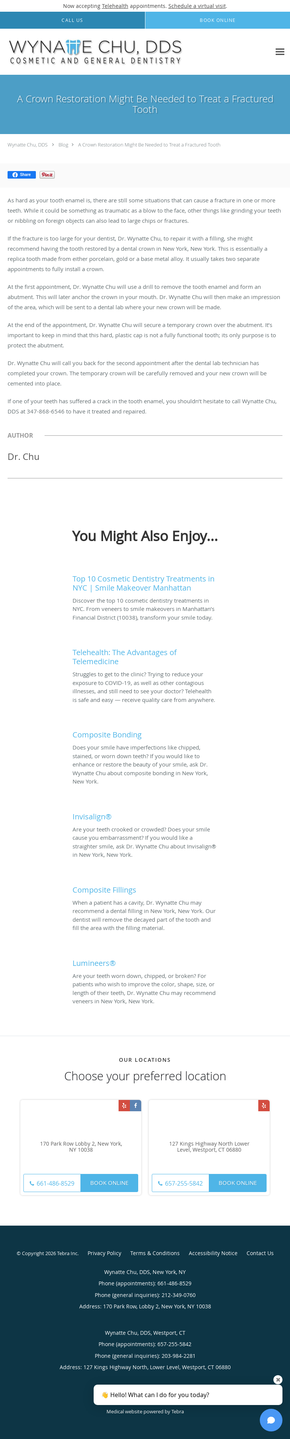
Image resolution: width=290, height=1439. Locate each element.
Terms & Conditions (155, 1253)
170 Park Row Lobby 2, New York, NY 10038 (81, 1147)
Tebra (177, 1411)
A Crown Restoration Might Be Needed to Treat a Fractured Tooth (149, 144)
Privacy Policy (104, 1253)
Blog (63, 144)
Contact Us (260, 1253)
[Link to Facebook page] (135, 1105)
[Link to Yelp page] (124, 1105)
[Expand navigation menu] (279, 52)
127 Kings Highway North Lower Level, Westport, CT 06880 (209, 1147)
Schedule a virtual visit (197, 5)
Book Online (109, 1182)
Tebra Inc (67, 1253)
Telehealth (115, 5)
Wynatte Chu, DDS (28, 144)
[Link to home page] (135, 52)
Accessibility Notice (213, 1253)
